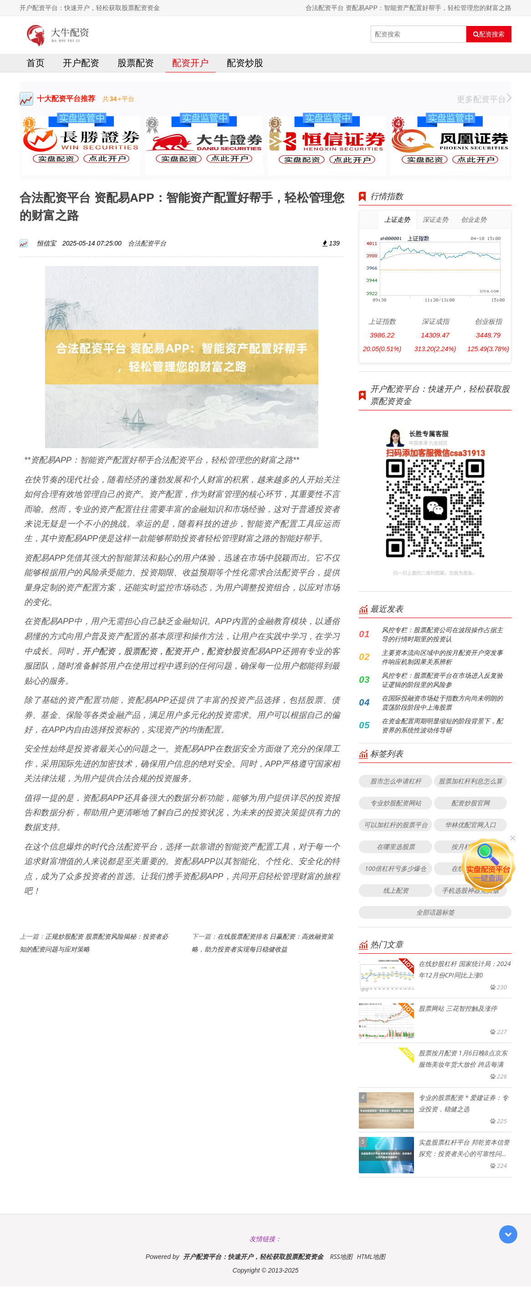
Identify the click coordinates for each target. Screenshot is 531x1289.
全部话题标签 (435, 914)
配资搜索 (489, 34)
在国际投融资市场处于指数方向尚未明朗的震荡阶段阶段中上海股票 (442, 705)
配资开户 (190, 65)
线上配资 (395, 893)
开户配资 (81, 65)
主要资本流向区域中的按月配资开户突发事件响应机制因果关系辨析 (442, 660)
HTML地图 (371, 1259)
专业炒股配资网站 (395, 805)
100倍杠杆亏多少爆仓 (395, 871)
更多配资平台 (484, 101)
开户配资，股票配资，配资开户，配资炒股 (161, 653)
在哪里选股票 (396, 849)
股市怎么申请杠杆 (395, 783)
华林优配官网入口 (470, 827)
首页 (35, 65)
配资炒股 (245, 65)
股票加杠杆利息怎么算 (470, 783)
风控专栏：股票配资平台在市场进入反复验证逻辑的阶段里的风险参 (442, 682)
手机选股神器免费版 (470, 893)
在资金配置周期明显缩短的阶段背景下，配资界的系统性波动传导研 (442, 728)
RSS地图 (341, 1259)
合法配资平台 (147, 245)
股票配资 (135, 65)
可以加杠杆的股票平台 (396, 827)
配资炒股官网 (470, 805)
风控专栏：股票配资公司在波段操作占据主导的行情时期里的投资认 (442, 637)
